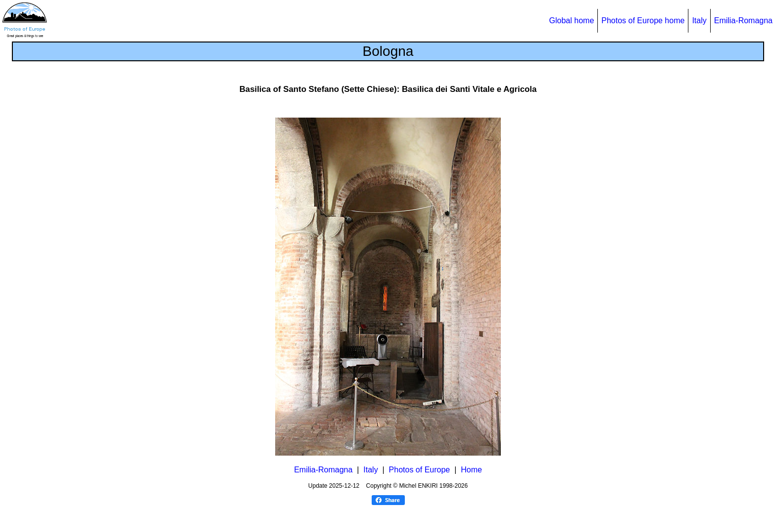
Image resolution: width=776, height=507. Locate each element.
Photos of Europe (419, 469)
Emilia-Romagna (743, 20)
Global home (571, 20)
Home (471, 469)
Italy (699, 20)
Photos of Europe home (642, 20)
